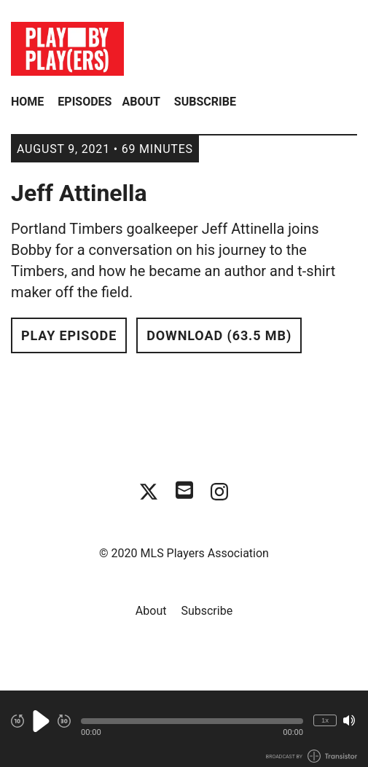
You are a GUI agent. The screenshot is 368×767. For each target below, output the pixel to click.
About (141, 102)
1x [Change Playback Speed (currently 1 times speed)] (325, 720)
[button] (192, 721)
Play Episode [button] (69, 335)
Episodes (84, 102)
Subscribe (205, 102)
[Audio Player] (184, 729)
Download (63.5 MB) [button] (218, 335)
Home (27, 102)
